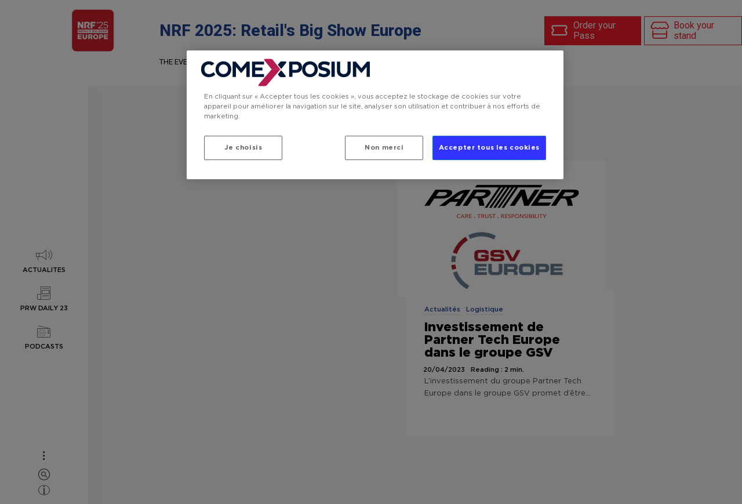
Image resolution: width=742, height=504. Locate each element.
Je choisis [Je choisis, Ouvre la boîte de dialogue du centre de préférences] (243, 147)
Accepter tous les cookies (489, 147)
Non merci (384, 147)
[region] (375, 114)
